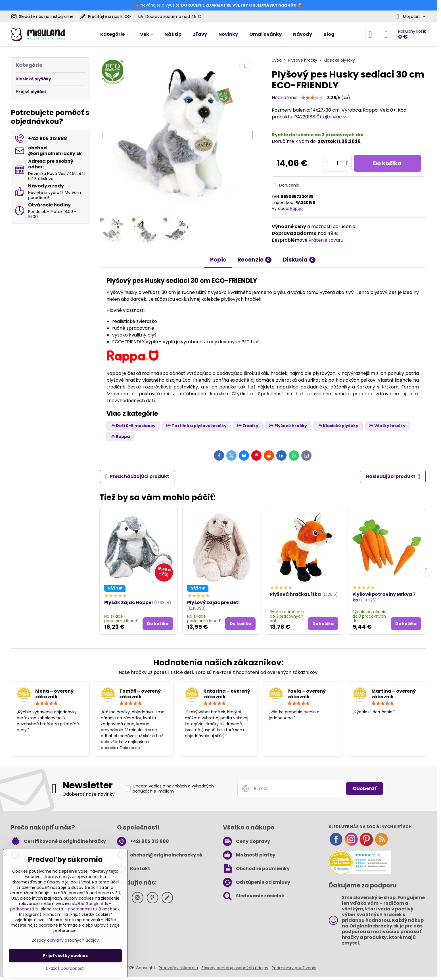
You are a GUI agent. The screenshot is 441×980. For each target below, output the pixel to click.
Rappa (296, 208)
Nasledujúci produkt (393, 476)
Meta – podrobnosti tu (75, 909)
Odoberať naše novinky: (89, 794)
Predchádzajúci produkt (137, 476)
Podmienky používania (294, 968)
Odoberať (364, 788)
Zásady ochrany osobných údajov (234, 968)
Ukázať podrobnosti (65, 968)
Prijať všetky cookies (65, 955)
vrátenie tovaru (326, 240)
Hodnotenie (285, 97)
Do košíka (387, 163)
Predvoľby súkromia (178, 968)
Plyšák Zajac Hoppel (128, 602)
